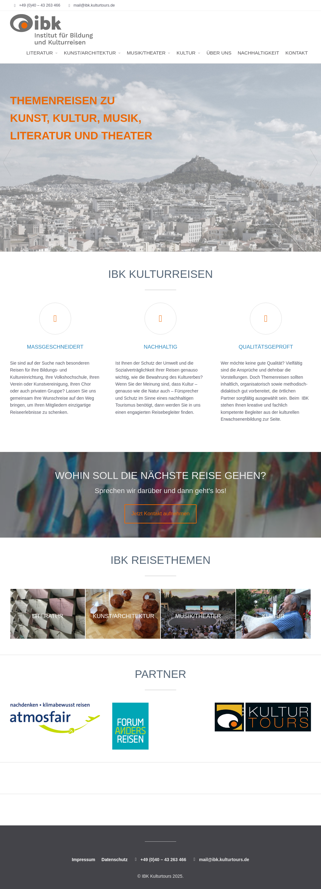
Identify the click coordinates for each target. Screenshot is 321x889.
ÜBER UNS (219, 52)
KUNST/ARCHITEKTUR (90, 52)
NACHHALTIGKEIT (258, 52)
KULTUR (185, 52)
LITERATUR (39, 52)
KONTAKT (296, 52)
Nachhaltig (160, 347)
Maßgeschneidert (55, 347)
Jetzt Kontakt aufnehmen (160, 514)
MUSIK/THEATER (146, 52)
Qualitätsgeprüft (266, 347)
